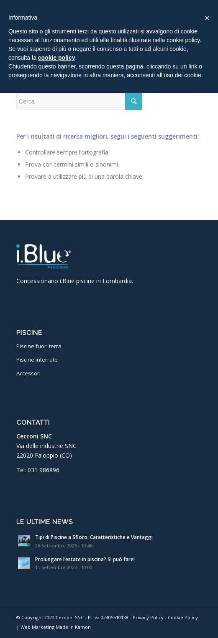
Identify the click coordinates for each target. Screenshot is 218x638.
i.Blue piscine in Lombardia (96, 281)
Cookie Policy (183, 617)
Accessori (28, 373)
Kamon (83, 627)
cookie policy (56, 57)
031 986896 (43, 470)
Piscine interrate (37, 359)
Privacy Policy (148, 617)
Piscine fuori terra (39, 346)
